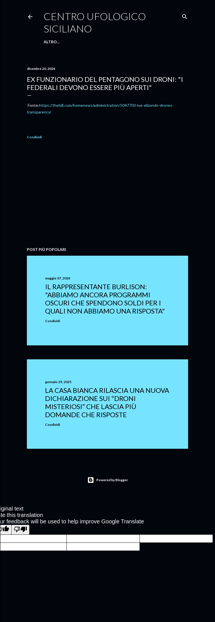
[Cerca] (184, 15)
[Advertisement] (107, 194)
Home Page (55, 41)
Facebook (123, 41)
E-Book (102, 41)
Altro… (145, 41)
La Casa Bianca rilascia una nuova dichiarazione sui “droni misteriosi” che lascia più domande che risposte (107, 402)
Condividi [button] (34, 137)
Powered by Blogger (107, 480)
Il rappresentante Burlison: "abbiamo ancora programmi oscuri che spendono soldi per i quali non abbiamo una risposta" (105, 298)
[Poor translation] (20, 530)
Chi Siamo (80, 41)
